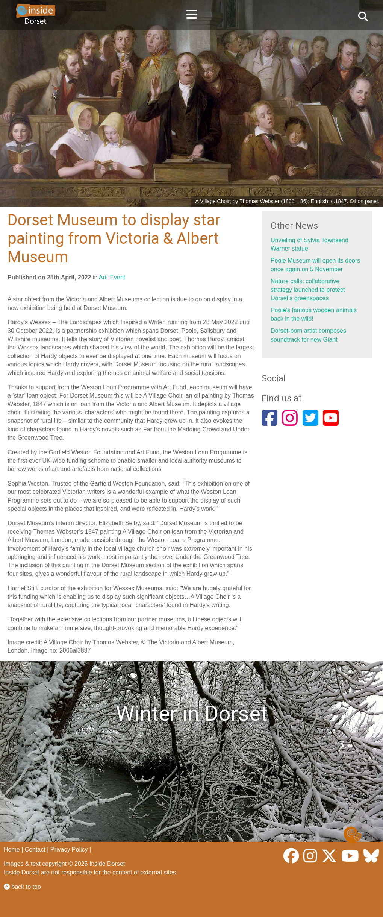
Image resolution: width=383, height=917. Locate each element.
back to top (22, 887)
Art (102, 277)
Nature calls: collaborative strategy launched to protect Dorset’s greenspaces (308, 289)
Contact (35, 849)
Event (117, 277)
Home (12, 849)
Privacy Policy (69, 849)
